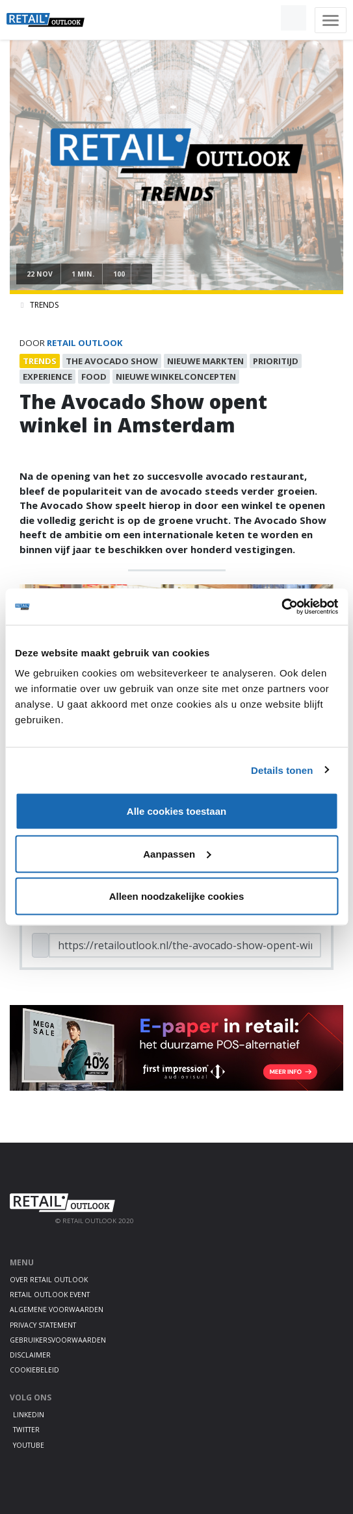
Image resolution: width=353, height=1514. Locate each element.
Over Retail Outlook (49, 1279)
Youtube (28, 1445)
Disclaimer (30, 1354)
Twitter (26, 1429)
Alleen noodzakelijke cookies (176, 896)
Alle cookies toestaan (176, 811)
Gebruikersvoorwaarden (58, 1340)
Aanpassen (177, 853)
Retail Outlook (85, 343)
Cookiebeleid (34, 1369)
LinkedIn (28, 1414)
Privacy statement (43, 1325)
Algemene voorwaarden (56, 1309)
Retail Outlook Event (50, 1294)
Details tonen (282, 769)
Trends (44, 304)
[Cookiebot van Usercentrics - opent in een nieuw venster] (281, 607)
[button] (263, 18)
